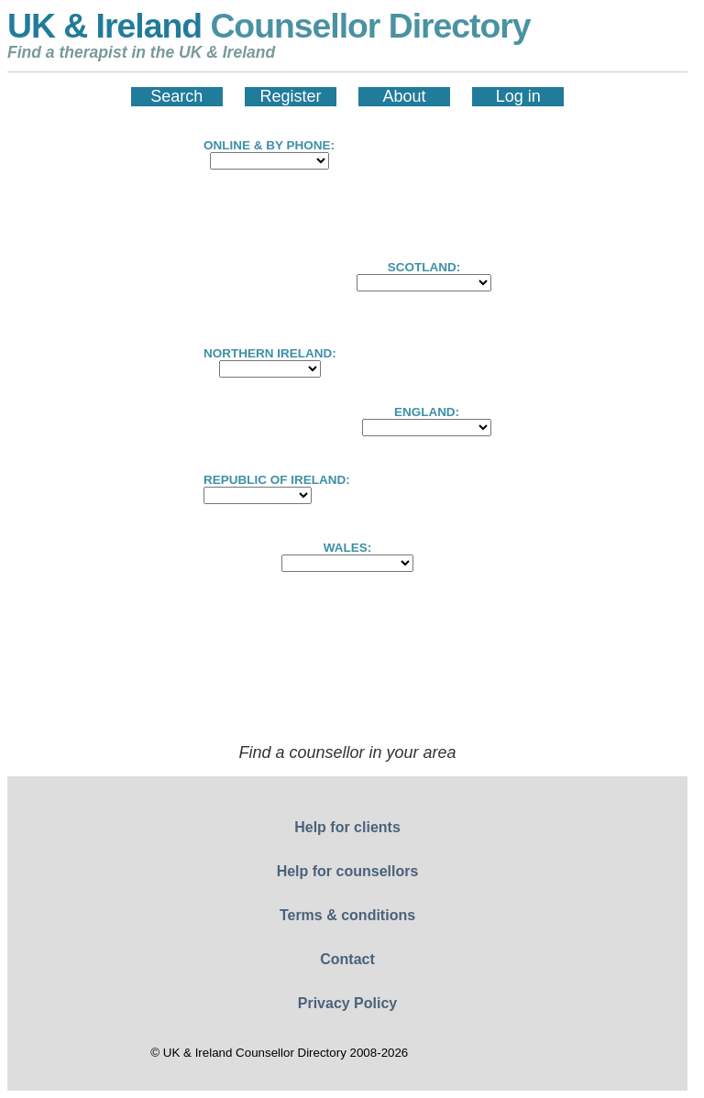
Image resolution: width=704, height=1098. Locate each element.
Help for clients (347, 827)
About (404, 96)
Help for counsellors (348, 871)
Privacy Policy (348, 1003)
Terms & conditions (347, 915)
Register (290, 96)
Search (176, 96)
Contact (347, 959)
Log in (518, 96)
